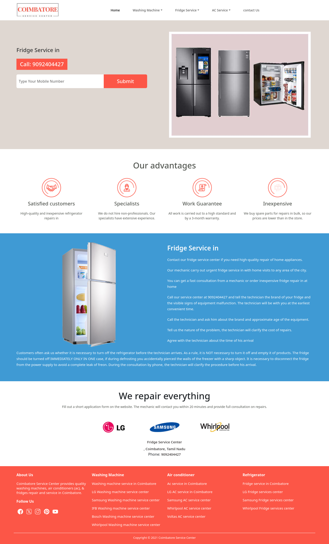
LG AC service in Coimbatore (189, 491)
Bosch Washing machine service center (123, 516)
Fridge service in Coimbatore (266, 483)
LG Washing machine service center (120, 491)
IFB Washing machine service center (121, 508)
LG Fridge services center (263, 491)
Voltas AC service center (186, 516)
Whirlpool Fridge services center (268, 508)
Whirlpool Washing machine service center (126, 524)
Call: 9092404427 (42, 64)
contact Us (251, 10)
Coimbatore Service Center (177, 538)
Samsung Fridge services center (268, 500)
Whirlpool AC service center (189, 508)
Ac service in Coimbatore (187, 483)
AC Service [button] (220, 10)
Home (115, 10)
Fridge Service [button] (186, 10)
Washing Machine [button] (146, 10)
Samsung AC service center (189, 500)
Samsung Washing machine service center (126, 500)
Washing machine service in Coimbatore (124, 483)
